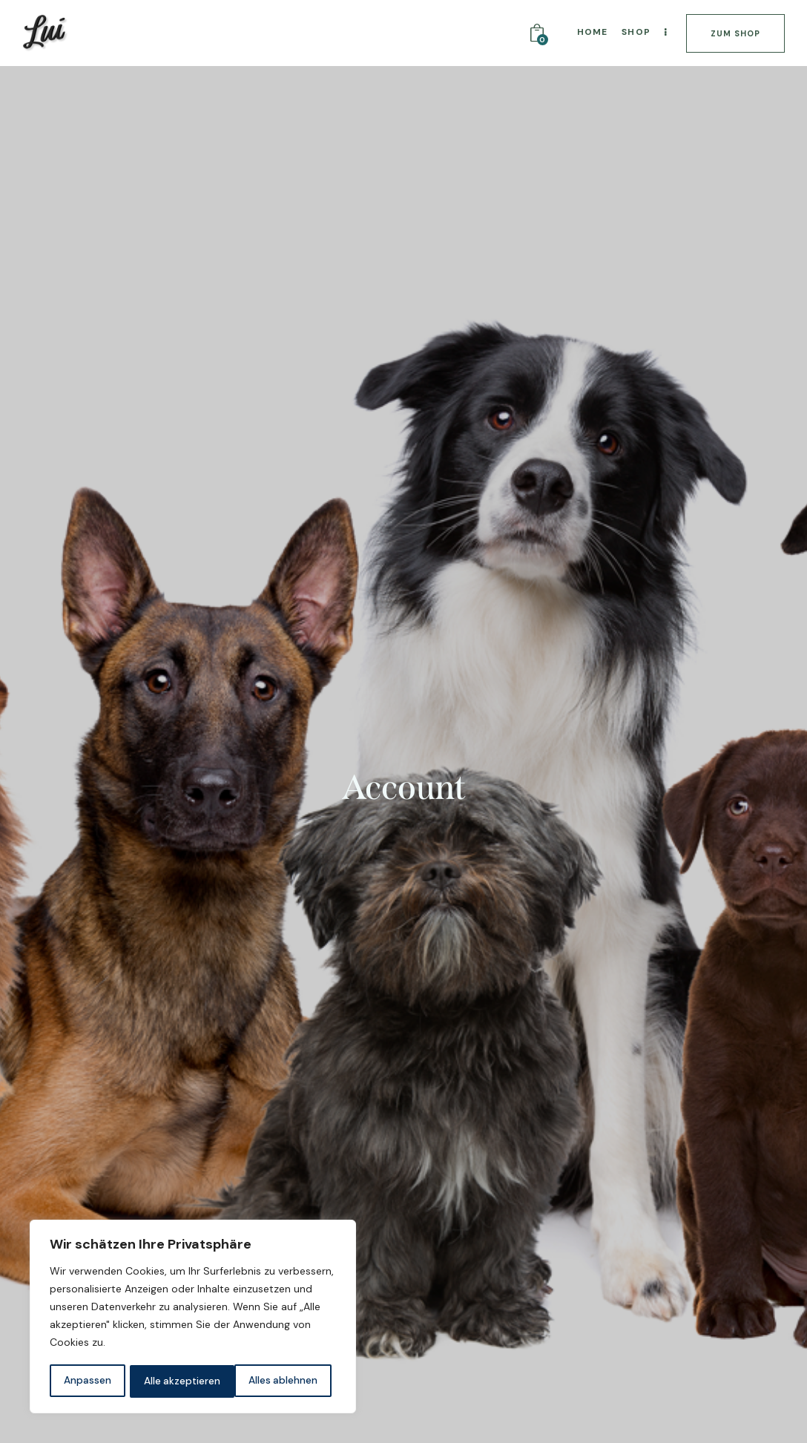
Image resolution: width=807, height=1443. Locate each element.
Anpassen (87, 1381)
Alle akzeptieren (284, 1381)
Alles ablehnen (178, 1381)
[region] (193, 1317)
